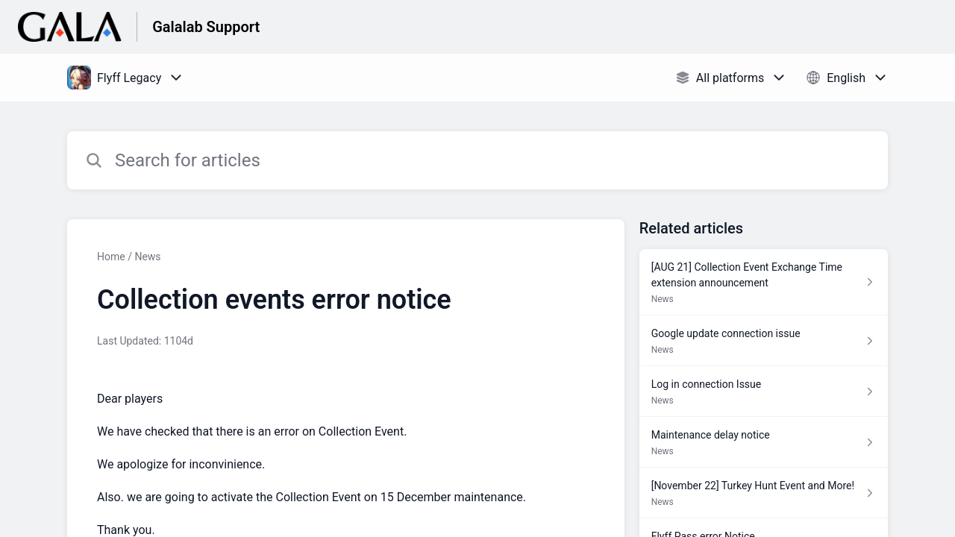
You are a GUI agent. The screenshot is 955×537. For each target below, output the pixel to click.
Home (111, 257)
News (147, 257)
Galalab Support (206, 27)
